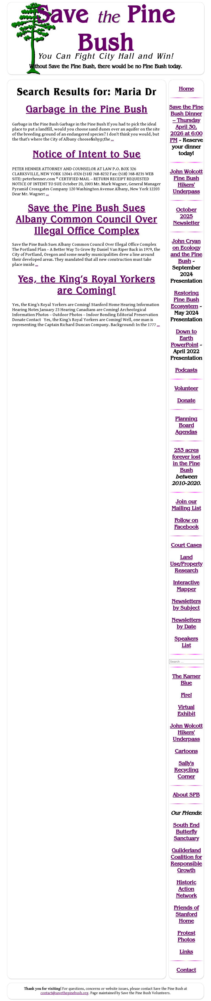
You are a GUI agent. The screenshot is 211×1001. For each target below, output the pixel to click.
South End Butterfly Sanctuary (186, 832)
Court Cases (186, 545)
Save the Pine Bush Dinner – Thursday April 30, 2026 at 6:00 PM (186, 123)
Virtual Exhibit (186, 710)
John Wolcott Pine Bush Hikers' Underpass (186, 181)
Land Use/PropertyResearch (186, 564)
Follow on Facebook (186, 523)
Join (181, 501)
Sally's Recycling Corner (186, 770)
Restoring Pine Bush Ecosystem (185, 299)
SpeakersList (186, 641)
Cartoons (186, 751)
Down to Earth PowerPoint (184, 338)
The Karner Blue (186, 679)
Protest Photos (186, 936)
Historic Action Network (186, 889)
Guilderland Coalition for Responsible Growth (186, 860)
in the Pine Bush (186, 463)
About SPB (186, 794)
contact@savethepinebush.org (64, 993)
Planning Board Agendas (186, 425)
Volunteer (186, 388)
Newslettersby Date (186, 623)
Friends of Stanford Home (186, 914)
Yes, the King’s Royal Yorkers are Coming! (86, 284)
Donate (186, 400)
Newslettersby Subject (186, 604)
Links (186, 951)
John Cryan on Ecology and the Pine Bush (186, 251)
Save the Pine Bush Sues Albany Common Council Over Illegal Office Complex (86, 219)
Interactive (186, 582)
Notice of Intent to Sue (86, 154)
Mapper (186, 589)
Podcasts (186, 370)
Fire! (186, 695)
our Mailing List (186, 504)
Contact (186, 970)
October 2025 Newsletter (186, 216)
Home (186, 88)
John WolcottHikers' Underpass (186, 732)
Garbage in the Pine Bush (86, 109)
